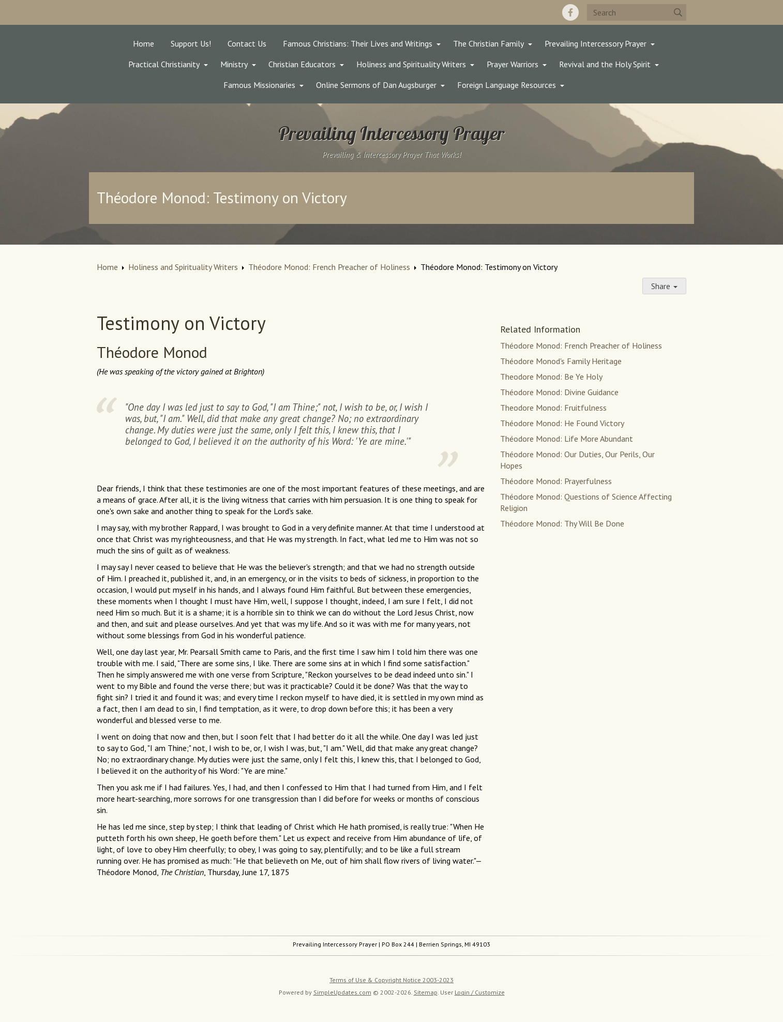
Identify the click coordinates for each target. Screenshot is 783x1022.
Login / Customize (480, 992)
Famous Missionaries (259, 85)
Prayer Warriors (512, 64)
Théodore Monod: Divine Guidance (559, 392)
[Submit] (678, 12)
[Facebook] (570, 12)
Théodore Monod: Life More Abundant (566, 438)
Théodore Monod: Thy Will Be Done (562, 523)
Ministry (234, 64)
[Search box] (636, 12)
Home (143, 43)
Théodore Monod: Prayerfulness (556, 481)
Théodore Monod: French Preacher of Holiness (329, 267)
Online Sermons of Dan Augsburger (376, 85)
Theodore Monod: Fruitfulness (553, 407)
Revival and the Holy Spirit (605, 64)
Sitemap (426, 992)
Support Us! (191, 43)
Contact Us (247, 43)
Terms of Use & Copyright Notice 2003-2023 (391, 980)
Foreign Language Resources (506, 85)
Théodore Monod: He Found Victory (562, 423)
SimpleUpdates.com (342, 992)
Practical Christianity (164, 64)
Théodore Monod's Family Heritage (561, 361)
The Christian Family (488, 43)
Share (664, 286)
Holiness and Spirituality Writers (411, 64)
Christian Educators (302, 64)
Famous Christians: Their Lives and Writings (357, 43)
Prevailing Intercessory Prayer (595, 43)
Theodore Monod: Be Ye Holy (551, 376)
